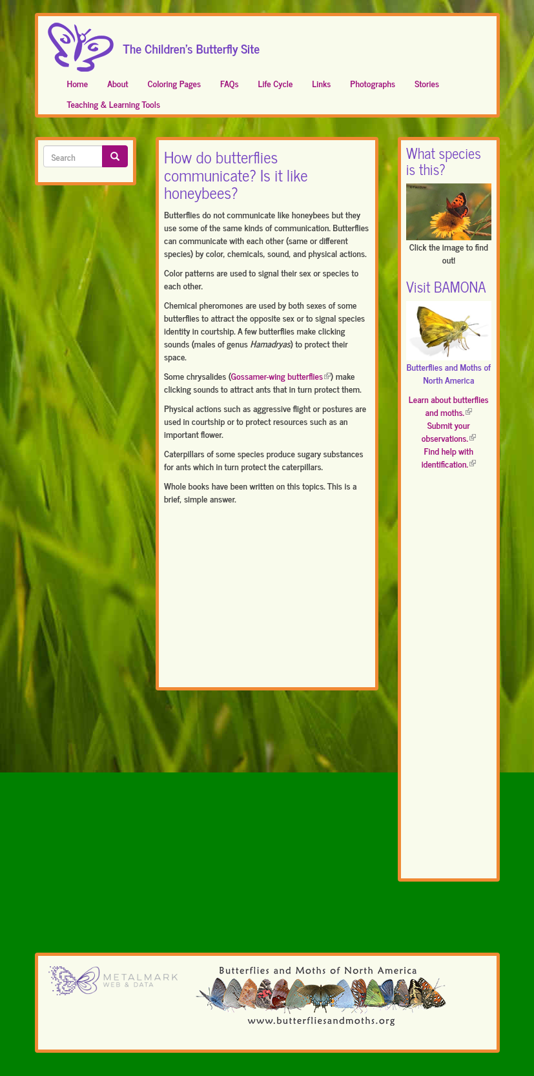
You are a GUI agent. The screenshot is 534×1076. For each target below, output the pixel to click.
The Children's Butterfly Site (191, 44)
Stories (427, 83)
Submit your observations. (449, 431)
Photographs (372, 83)
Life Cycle (275, 83)
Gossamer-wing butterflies (281, 375)
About (117, 83)
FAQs (229, 83)
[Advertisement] (267, 598)
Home (77, 83)
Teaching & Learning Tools (113, 103)
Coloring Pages (174, 83)
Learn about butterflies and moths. (449, 405)
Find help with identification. (449, 457)
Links (321, 83)
